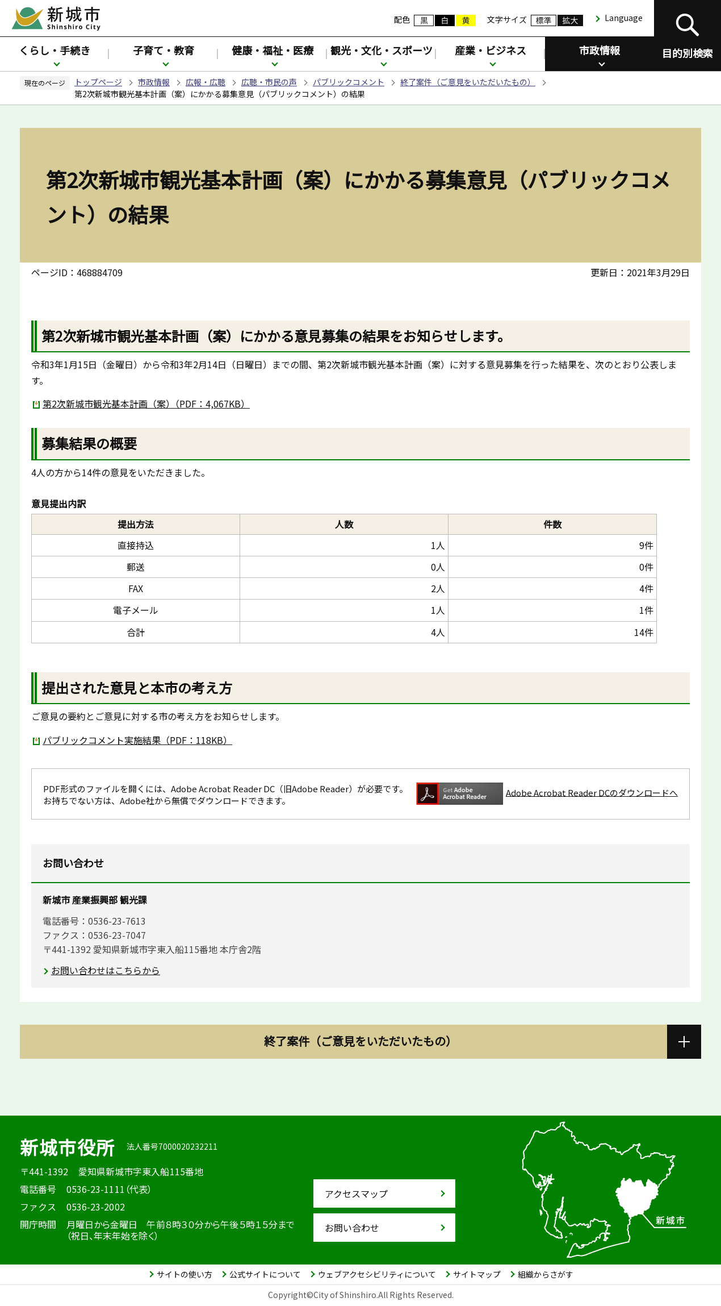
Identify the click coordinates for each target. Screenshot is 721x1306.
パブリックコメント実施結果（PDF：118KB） (137, 740)
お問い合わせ (352, 1227)
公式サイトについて (265, 1274)
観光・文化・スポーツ (381, 50)
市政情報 (599, 50)
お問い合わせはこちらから (105, 970)
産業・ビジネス (490, 50)
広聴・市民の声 (269, 82)
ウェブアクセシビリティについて (377, 1274)
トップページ (98, 82)
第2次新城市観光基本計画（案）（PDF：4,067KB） (146, 403)
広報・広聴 (205, 82)
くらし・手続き (54, 50)
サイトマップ (477, 1274)
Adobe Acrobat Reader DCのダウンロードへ (547, 794)
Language (624, 17)
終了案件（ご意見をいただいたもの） (467, 82)
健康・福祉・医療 (272, 50)
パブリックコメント (348, 82)
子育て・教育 (163, 50)
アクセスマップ (356, 1193)
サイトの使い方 (184, 1274)
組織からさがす (545, 1274)
